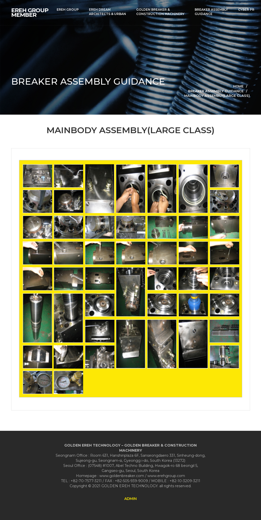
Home (238, 86)
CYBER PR (246, 9)
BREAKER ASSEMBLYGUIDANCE (211, 12)
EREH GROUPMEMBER (29, 12)
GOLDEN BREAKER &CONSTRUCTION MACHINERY (160, 12)
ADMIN (130, 498)
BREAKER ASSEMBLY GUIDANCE (215, 91)
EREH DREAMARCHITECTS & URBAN (107, 12)
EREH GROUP (68, 9)
